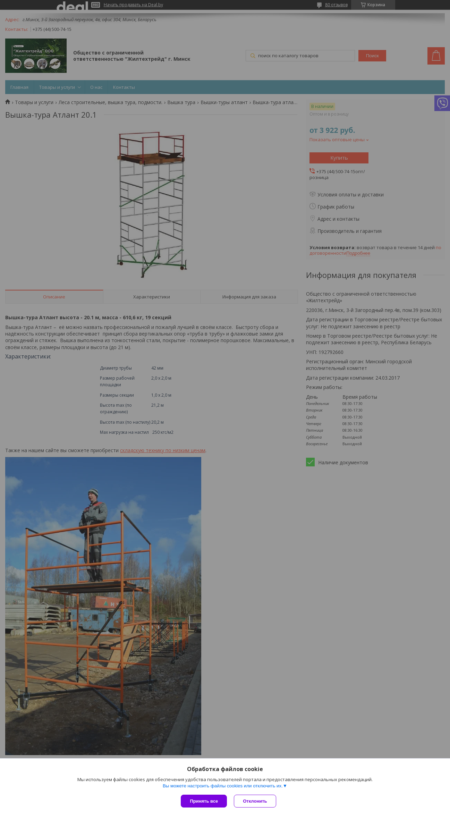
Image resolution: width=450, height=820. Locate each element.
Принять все (204, 801)
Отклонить (255, 801)
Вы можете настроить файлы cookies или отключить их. (223, 785)
